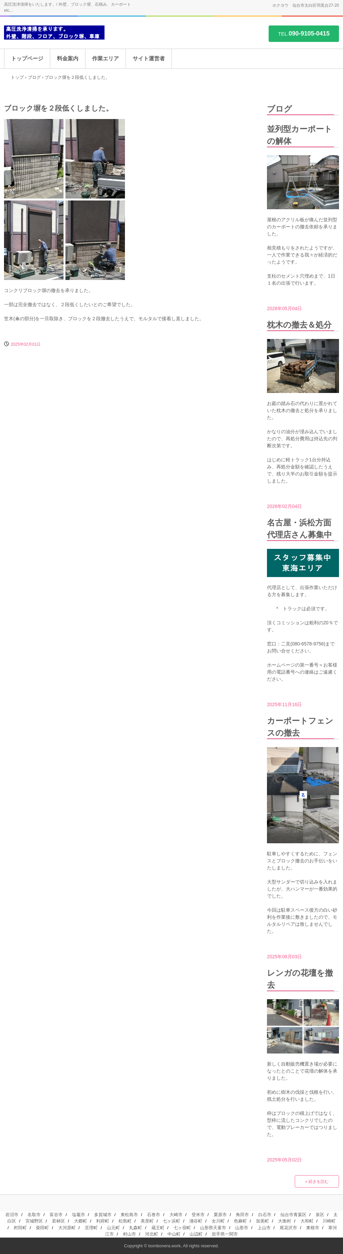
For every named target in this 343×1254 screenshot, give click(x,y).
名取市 (34, 1214)
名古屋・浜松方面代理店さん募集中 (299, 528)
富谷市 (56, 1214)
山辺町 (196, 1234)
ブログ (34, 77)
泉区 (320, 1214)
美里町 (147, 1220)
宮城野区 (34, 1220)
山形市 (241, 1227)
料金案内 (67, 58)
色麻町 (240, 1220)
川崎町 (329, 1220)
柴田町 (42, 1227)
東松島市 (129, 1214)
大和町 (307, 1220)
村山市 (129, 1234)
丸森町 (135, 1227)
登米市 (198, 1214)
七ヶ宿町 (182, 1227)
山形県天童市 (213, 1227)
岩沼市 (11, 1214)
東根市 (312, 1227)
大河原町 (67, 1227)
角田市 (242, 1214)
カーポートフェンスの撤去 (300, 726)
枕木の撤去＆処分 (299, 324)
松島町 (125, 1220)
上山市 (264, 1227)
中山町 (174, 1234)
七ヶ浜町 (171, 1220)
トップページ (27, 58)
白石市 (264, 1214)
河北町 (151, 1234)
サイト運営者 (149, 58)
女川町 (218, 1220)
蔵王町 (157, 1227)
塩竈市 (78, 1214)
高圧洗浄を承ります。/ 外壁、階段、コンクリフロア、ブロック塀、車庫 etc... (54, 32)
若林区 (58, 1220)
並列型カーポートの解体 (299, 135)
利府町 (102, 1220)
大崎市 (176, 1214)
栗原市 (220, 1214)
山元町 (113, 1227)
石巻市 (153, 1214)
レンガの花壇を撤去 (300, 978)
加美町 (262, 1220)
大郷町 (80, 1220)
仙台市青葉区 (293, 1214)
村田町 (20, 1227)
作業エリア (105, 58)
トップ (17, 77)
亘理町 (91, 1227)
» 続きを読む (317, 1181)
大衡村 (284, 1220)
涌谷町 (195, 1220)
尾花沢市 (288, 1227)
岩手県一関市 (225, 1234)
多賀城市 (103, 1214)
